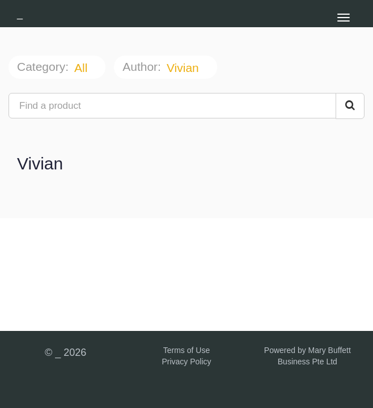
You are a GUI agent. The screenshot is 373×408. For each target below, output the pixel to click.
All (82, 67)
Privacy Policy (186, 361)
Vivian (184, 67)
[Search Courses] (350, 106)
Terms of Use (186, 350)
